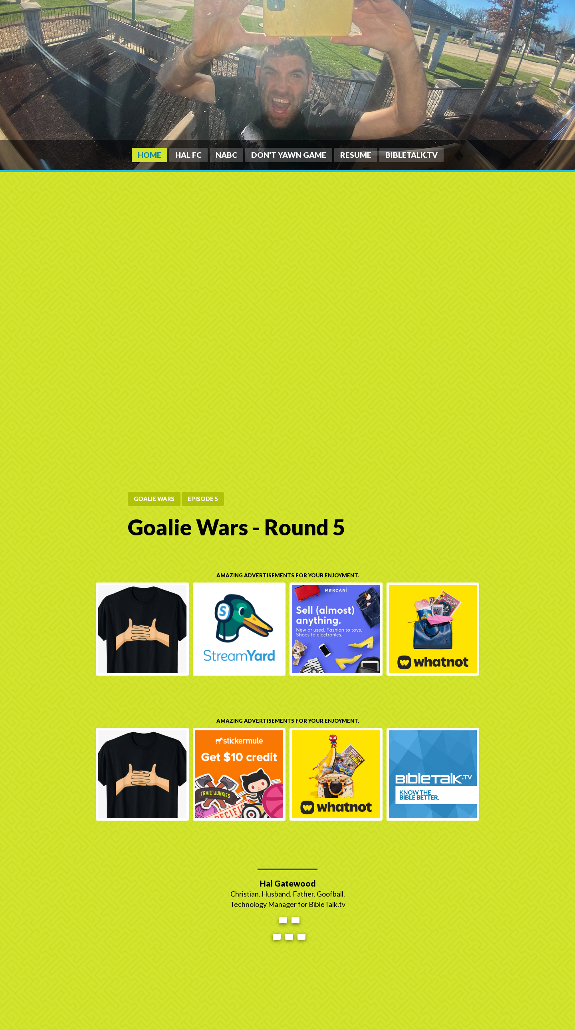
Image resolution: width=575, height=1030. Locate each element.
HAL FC (188, 154)
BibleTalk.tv (411, 154)
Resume (355, 154)
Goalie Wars (154, 498)
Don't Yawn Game (288, 154)
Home (149, 154)
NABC (226, 154)
